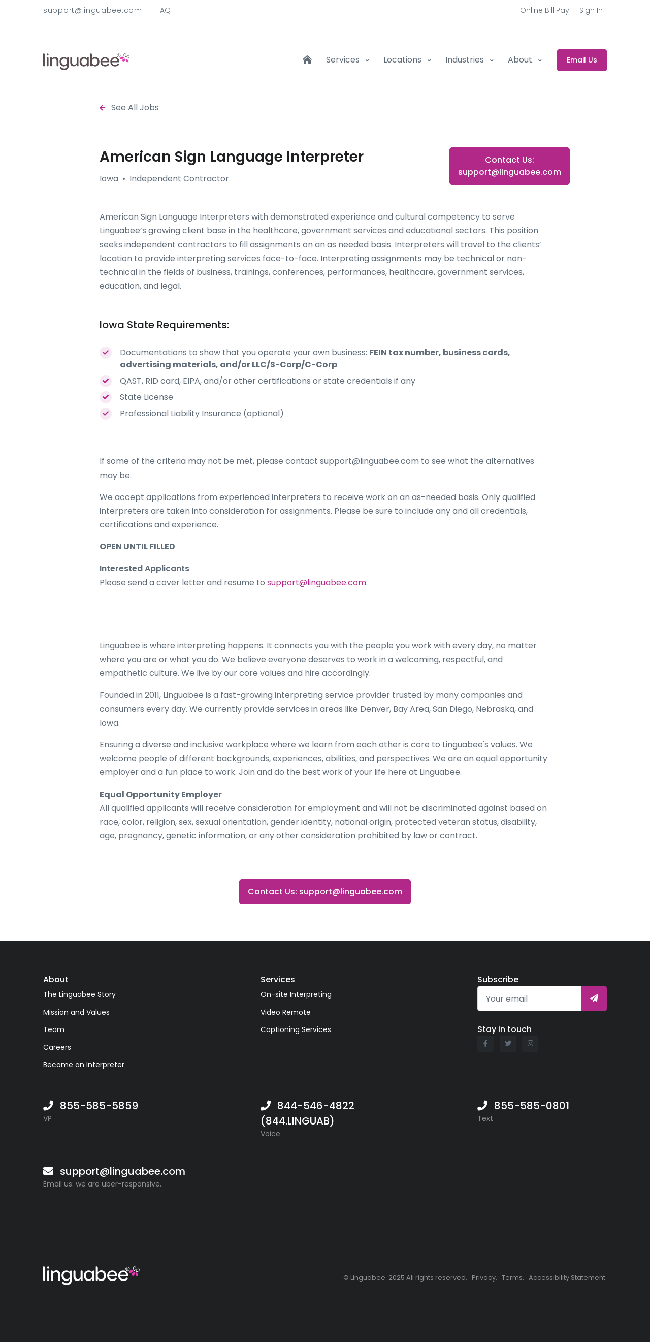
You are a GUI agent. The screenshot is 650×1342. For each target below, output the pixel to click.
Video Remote (286, 1012)
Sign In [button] (591, 10)
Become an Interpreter (83, 1064)
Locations (403, 60)
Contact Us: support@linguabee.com (509, 166)
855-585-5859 (99, 1106)
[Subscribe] (594, 998)
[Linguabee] (91, 1274)
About (521, 60)
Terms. (513, 1277)
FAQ (163, 10)
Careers (57, 1047)
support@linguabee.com (92, 10)
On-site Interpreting (296, 994)
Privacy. (484, 1277)
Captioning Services (296, 1029)
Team (53, 1029)
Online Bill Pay (544, 10)
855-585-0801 (531, 1106)
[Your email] (529, 998)
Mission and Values (76, 1012)
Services (344, 60)
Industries (465, 60)
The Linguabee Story (79, 994)
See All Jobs (129, 107)
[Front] (86, 60)
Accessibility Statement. (568, 1277)
